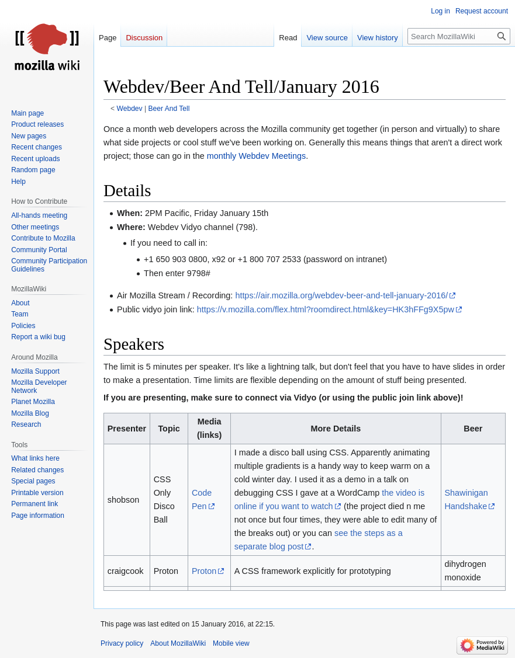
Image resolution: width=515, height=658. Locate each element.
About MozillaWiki (178, 643)
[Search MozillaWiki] (458, 36)
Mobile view (231, 643)
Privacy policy (122, 643)
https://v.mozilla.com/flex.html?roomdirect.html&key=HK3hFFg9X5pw (325, 309)
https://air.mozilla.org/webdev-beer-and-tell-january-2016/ (341, 295)
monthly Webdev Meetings (256, 156)
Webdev (130, 109)
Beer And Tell (168, 109)
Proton (204, 571)
